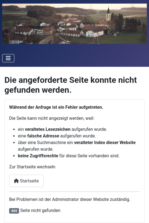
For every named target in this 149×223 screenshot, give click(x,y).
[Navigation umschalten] (8, 58)
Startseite (26, 181)
